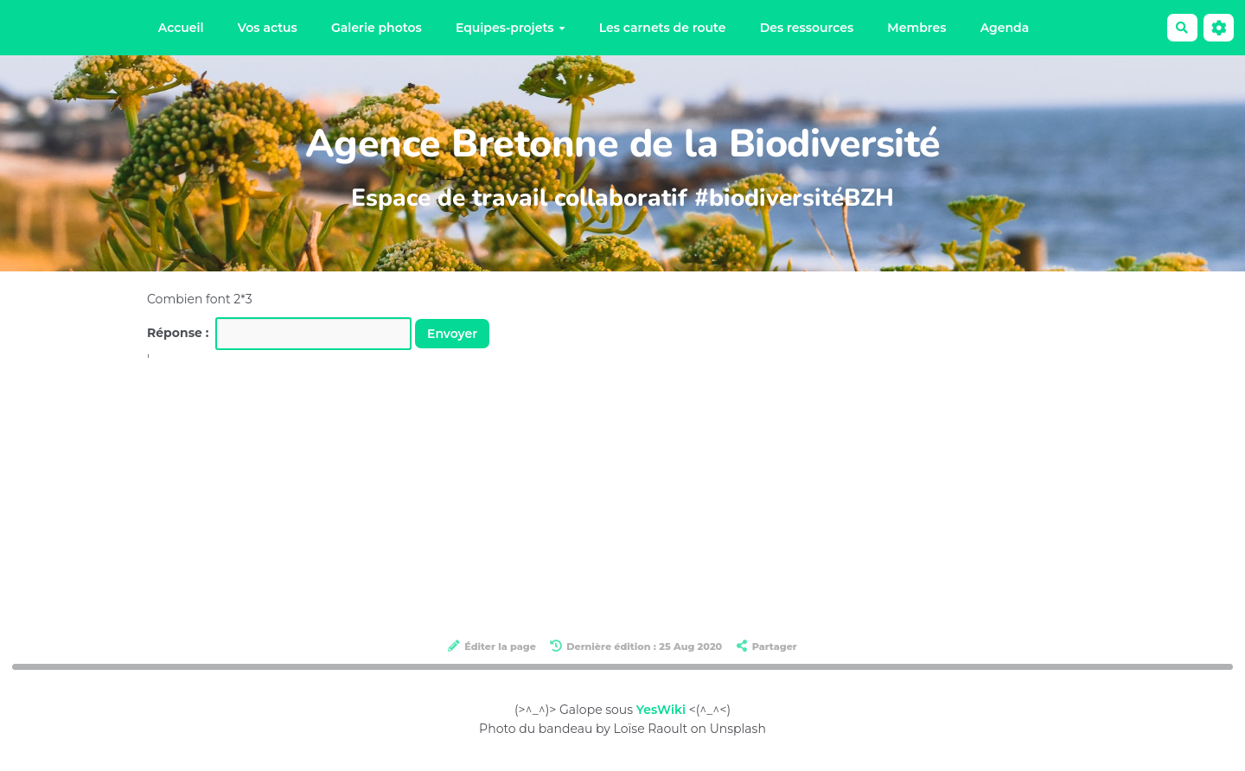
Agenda (1005, 27)
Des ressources (806, 27)
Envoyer (452, 333)
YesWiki (661, 709)
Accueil (181, 27)
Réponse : (180, 333)
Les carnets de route (662, 27)
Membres (916, 27)
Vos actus (267, 27)
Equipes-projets (510, 27)
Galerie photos (376, 27)
